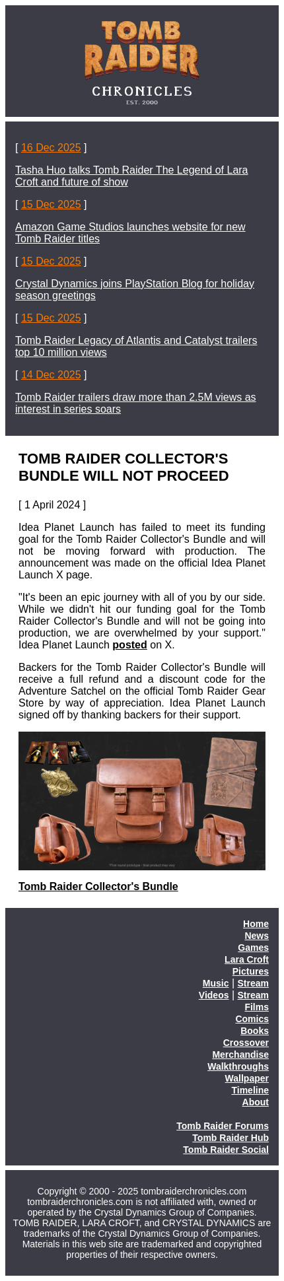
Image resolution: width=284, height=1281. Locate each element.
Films (256, 1007)
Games (253, 947)
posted (129, 644)
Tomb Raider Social (226, 1149)
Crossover (246, 1042)
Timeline (250, 1090)
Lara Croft (247, 959)
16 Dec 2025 (51, 147)
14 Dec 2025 (51, 374)
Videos (214, 995)
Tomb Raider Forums (222, 1126)
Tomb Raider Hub (230, 1137)
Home (256, 923)
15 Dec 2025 (51, 204)
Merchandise (240, 1054)
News (256, 935)
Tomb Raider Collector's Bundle (98, 886)
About (255, 1102)
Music (216, 983)
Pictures (250, 971)
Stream (253, 983)
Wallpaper (247, 1078)
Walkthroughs (238, 1066)
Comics (252, 1019)
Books (254, 1030)
